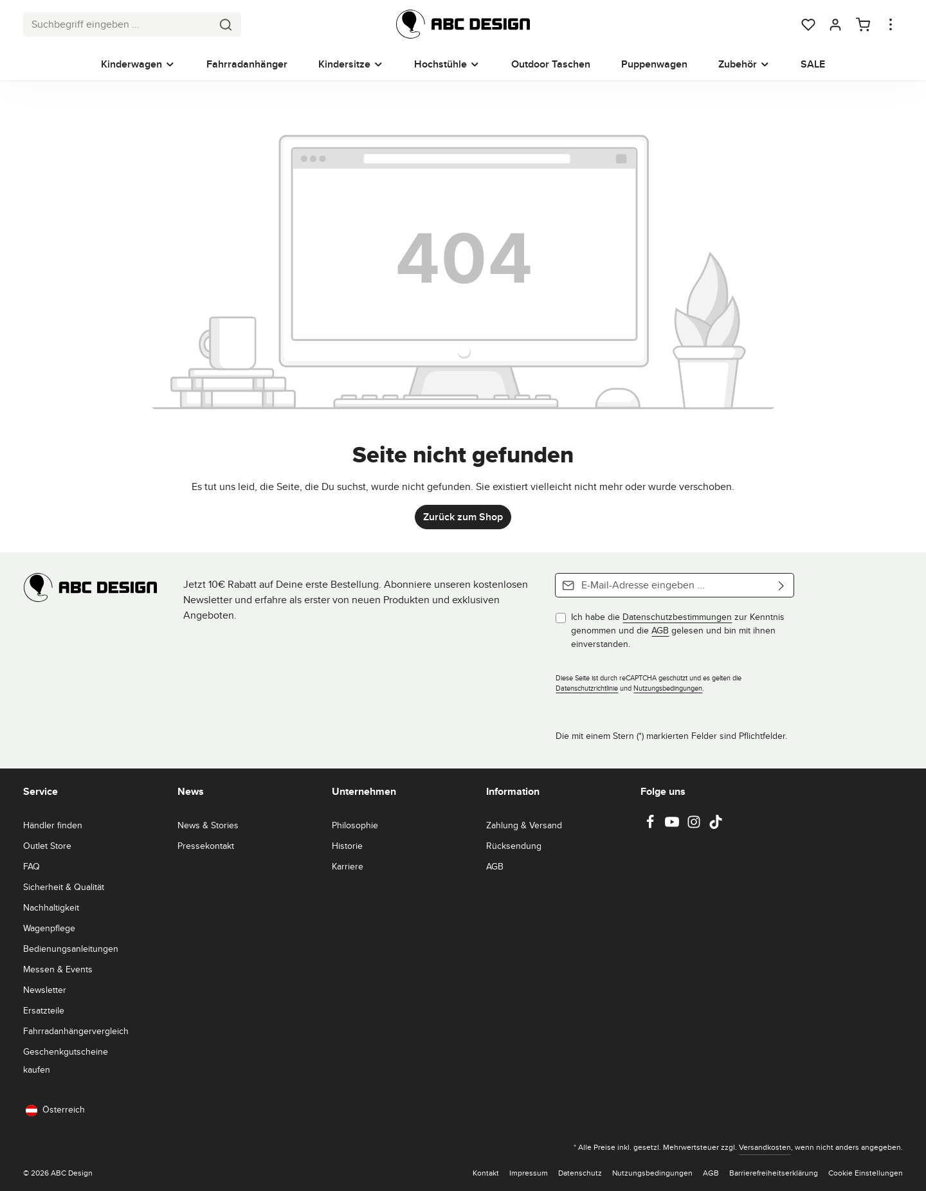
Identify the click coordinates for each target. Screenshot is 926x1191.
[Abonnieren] (781, 585)
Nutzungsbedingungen (667, 688)
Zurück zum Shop (463, 516)
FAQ (31, 866)
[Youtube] (673, 825)
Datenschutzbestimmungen (677, 616)
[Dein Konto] (835, 24)
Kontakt (486, 1172)
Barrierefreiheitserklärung (773, 1172)
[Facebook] (651, 825)
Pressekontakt (205, 845)
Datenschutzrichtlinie (587, 688)
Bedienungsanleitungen (70, 948)
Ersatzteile (43, 1010)
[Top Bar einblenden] (890, 24)
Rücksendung (513, 845)
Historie (347, 845)
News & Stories (208, 825)
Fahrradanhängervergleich (76, 1030)
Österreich (55, 1109)
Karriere (347, 866)
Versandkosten (765, 1146)
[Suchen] (226, 24)
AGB (660, 630)
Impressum (528, 1172)
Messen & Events (58, 969)
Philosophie (355, 825)
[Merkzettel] (808, 24)
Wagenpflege (49, 928)
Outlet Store (47, 845)
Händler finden (52, 825)
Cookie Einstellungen (865, 1172)
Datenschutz (580, 1172)
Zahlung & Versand (524, 825)
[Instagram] (695, 825)
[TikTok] (716, 825)
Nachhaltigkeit (51, 907)
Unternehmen (364, 791)
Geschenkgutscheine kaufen (65, 1060)
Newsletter (44, 989)
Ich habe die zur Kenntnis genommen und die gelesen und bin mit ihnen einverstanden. (678, 630)
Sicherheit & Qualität (63, 886)
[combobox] (117, 24)
